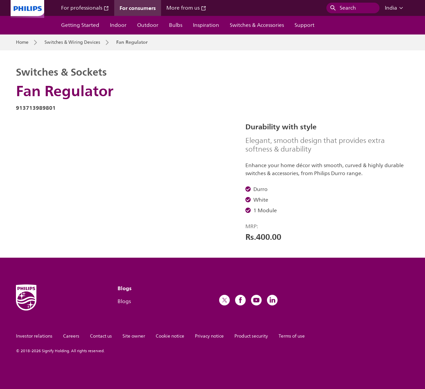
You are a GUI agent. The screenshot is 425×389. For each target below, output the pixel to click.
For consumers (138, 8)
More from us (186, 8)
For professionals (85, 8)
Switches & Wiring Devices (72, 42)
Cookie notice (170, 336)
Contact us (101, 336)
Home (22, 42)
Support (304, 25)
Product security (251, 336)
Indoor (118, 25)
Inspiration (206, 25)
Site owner (134, 336)
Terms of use (292, 336)
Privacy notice (209, 336)
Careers (71, 336)
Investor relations (34, 336)
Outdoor (147, 25)
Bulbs (175, 25)
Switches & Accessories (257, 25)
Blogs (124, 301)
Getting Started (80, 25)
